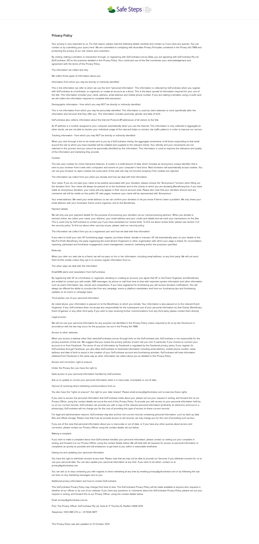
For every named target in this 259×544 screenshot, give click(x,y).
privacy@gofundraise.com (149, 392)
